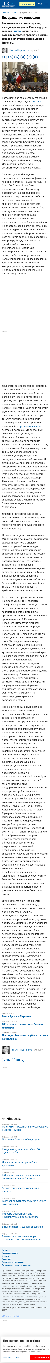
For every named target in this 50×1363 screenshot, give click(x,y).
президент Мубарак (30, 426)
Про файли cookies (11, 1357)
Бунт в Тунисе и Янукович (16, 1016)
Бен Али (37, 101)
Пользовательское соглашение (16, 1265)
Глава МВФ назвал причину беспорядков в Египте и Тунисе (25, 1128)
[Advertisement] (25, 357)
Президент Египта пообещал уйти (21, 1139)
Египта (17, 31)
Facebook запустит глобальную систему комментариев (23, 1202)
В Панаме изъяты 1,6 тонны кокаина (22, 1226)
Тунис (19, 1059)
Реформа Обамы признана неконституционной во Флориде (20, 1215)
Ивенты (5, 1256)
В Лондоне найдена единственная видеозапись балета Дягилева (21, 1176)
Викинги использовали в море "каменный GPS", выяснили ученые (21, 1238)
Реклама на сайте (10, 1253)
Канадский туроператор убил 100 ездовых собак (21, 1151)
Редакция (6, 1259)
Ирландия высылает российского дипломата (20, 1163)
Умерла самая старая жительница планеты (20, 1189)
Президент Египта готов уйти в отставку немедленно (25, 1037)
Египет (7, 1059)
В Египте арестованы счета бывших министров (22, 1025)
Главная (5, 12)
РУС (40, 4)
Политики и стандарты (12, 1262)
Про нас (5, 1250)
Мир (14, 12)
